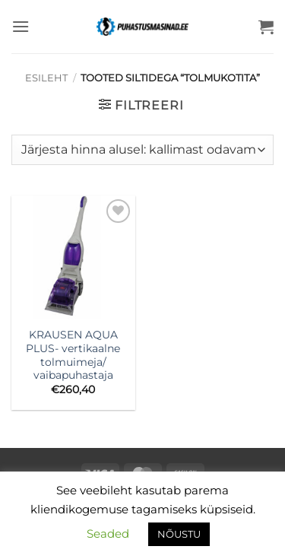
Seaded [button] (108, 533)
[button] (20, 26)
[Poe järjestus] (142, 150)
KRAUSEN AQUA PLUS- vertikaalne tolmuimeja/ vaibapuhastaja (73, 355)
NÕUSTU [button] (179, 534)
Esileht (46, 78)
